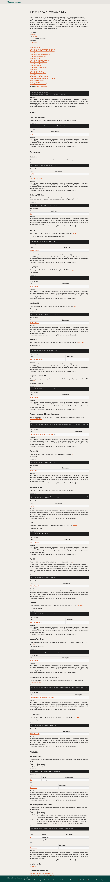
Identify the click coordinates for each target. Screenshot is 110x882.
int (31, 214)
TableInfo (35, 36)
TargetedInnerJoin (35, 434)
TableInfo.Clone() (35, 53)
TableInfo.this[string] (36, 71)
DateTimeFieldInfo (36, 359)
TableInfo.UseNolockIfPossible (39, 60)
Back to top (99, 880)
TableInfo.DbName (35, 65)
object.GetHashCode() (37, 80)
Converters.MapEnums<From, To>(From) (42, 875)
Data (45, 86)
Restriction (33, 788)
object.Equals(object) (36, 75)
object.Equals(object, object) (39, 76)
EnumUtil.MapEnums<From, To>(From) (41, 873)
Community (37, 880)
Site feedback (63, 880)
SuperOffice (39, 86)
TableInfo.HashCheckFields (38, 62)
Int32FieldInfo (34, 286)
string (32, 134)
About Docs (83, 880)
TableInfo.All (33, 69)
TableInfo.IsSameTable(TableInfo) (40, 54)
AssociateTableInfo (36, 419)
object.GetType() (35, 82)
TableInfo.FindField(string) (38, 56)
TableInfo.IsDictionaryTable (38, 67)
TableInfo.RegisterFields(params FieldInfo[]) (43, 49)
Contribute (91, 880)
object (33, 34)
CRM (43, 86)
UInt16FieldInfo (34, 250)
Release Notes (47, 880)
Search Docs (74, 880)
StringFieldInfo (34, 542)
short (74, 233)
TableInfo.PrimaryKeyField (38, 73)
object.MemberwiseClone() (38, 84)
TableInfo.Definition (36, 179)
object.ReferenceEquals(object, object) (42, 78)
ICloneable (33, 42)
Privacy (55, 880)
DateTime (81, 342)
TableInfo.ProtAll (35, 58)
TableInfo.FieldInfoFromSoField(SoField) (42, 51)
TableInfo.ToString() (36, 47)
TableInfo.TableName (36, 64)
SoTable (32, 174)
